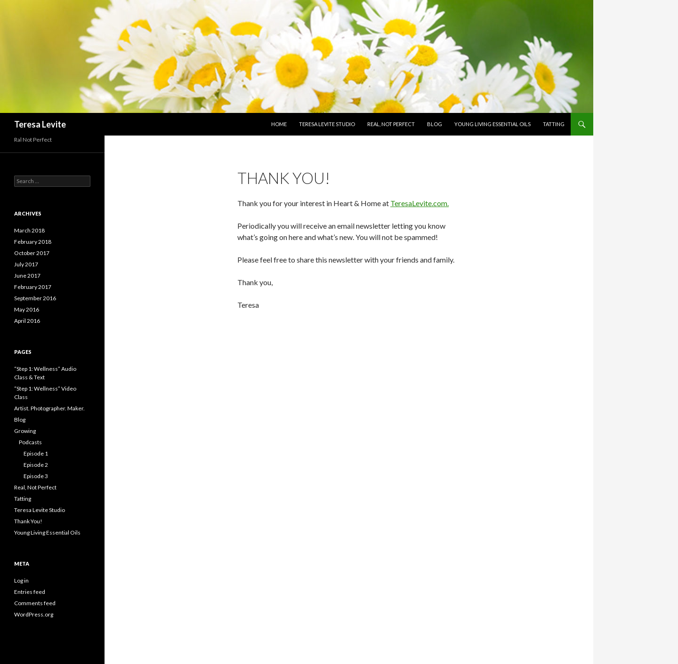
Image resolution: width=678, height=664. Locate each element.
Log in (21, 580)
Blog (434, 124)
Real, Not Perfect (391, 124)
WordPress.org (33, 614)
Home (279, 124)
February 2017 (32, 286)
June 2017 (27, 275)
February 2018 (32, 241)
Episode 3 (36, 476)
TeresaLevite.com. (419, 203)
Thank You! (28, 521)
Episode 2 (36, 464)
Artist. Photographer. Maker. (49, 408)
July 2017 (26, 264)
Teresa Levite (40, 124)
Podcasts (30, 442)
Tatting (554, 124)
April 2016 (27, 320)
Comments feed (35, 603)
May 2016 (26, 309)
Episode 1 (36, 453)
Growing (25, 430)
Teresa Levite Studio (327, 124)
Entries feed (29, 591)
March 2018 (29, 230)
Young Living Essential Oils (492, 124)
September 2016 (35, 298)
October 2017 (31, 252)
